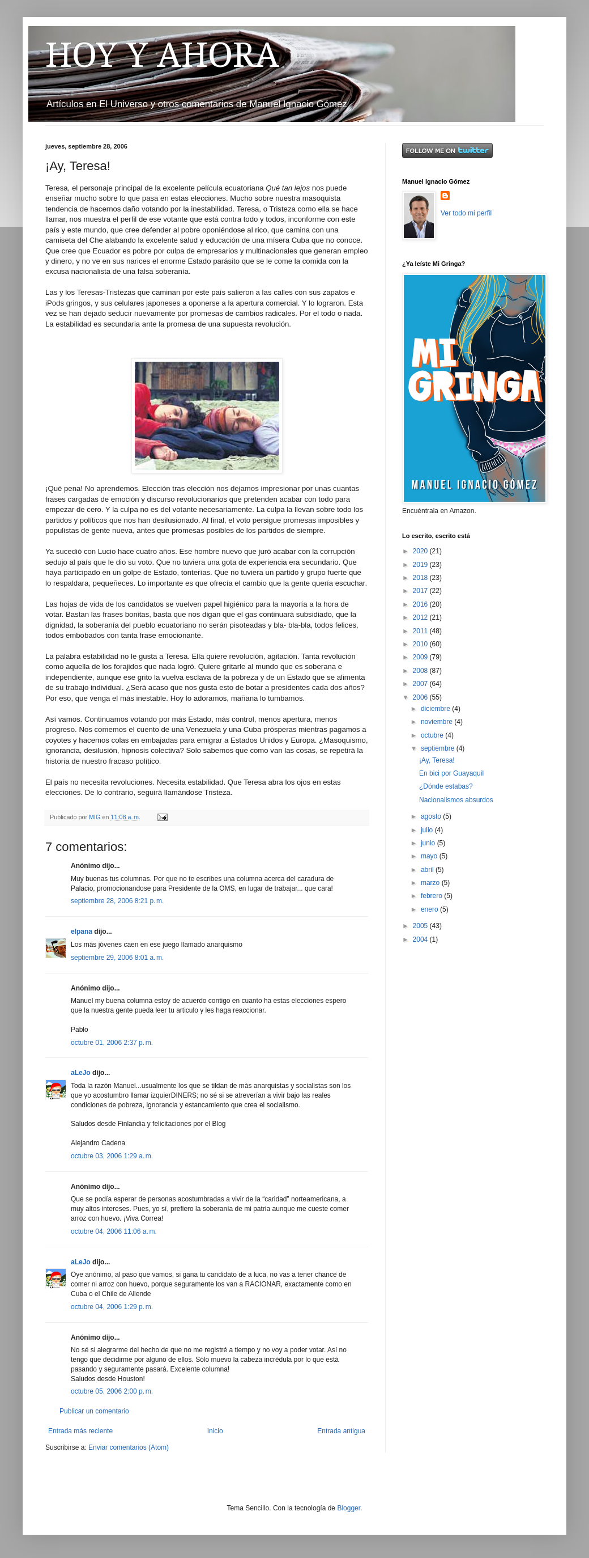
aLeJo (81, 1073)
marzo (431, 883)
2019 (421, 565)
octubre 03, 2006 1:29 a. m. (112, 1156)
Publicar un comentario (94, 1411)
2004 (421, 939)
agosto (432, 816)
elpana (81, 931)
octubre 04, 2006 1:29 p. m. (112, 1307)
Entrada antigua (341, 1431)
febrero (432, 896)
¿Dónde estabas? (446, 786)
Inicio (215, 1431)
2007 (421, 684)
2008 (421, 671)
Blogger (348, 1508)
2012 (421, 617)
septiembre (438, 748)
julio (428, 830)
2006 (421, 697)
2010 (421, 644)
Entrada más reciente (80, 1431)
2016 (421, 604)
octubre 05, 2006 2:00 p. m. (112, 1391)
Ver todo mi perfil (466, 213)
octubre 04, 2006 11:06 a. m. (114, 1231)
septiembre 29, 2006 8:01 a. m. (117, 958)
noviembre (437, 722)
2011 (421, 631)
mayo (430, 856)
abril (428, 870)
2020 (421, 551)
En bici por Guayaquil (451, 773)
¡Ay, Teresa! (437, 760)
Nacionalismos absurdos (456, 800)
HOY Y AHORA (162, 55)
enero (430, 909)
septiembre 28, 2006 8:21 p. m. (117, 901)
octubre (433, 735)
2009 (421, 657)
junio (429, 843)
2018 (421, 578)
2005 (421, 926)
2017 (421, 591)
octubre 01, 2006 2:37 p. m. (112, 1043)
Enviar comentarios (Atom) (128, 1447)
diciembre (436, 709)
